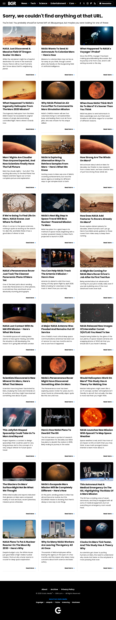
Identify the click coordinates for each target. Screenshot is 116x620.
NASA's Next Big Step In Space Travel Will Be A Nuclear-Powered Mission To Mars (56, 220)
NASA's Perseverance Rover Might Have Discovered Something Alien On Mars (57, 381)
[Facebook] (80, 3)
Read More (30, 75)
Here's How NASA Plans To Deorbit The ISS (56, 431)
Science (43, 3)
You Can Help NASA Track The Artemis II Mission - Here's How (56, 274)
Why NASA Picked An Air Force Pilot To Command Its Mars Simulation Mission (57, 106)
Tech (33, 3)
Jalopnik (49, 602)
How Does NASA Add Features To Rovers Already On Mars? (96, 219)
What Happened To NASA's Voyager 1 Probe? (95, 50)
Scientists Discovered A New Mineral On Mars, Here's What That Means (19, 381)
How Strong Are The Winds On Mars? (95, 159)
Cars (71, 3)
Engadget (39, 602)
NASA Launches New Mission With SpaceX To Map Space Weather (96, 433)
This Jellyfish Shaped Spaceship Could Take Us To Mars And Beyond (19, 433)
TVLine (57, 602)
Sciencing (66, 602)
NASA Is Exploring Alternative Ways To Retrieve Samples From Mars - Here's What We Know (54, 164)
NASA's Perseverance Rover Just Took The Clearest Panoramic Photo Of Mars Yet (19, 275)
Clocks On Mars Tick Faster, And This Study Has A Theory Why (96, 545)
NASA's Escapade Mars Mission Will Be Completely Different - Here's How (56, 487)
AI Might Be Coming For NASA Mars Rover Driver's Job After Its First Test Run (95, 274)
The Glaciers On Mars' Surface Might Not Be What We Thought (18, 487)
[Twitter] (84, 3)
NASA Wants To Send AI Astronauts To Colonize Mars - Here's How (57, 51)
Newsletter (105, 3)
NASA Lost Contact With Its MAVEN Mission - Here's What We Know (18, 329)
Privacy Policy (67, 589)
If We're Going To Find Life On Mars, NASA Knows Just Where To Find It (19, 218)
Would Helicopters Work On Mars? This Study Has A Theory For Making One (96, 381)
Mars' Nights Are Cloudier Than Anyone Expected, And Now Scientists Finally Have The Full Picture (19, 162)
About (44, 589)
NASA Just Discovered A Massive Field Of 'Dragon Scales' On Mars (17, 51)
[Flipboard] (91, 3)
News (24, 3)
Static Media (47, 593)
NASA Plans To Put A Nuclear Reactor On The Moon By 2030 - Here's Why (19, 545)
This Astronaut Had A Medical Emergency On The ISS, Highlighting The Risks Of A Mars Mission (96, 489)
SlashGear (76, 602)
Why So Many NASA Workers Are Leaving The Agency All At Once (57, 545)
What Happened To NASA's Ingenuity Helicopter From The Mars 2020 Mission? (18, 106)
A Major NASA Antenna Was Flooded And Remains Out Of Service (57, 329)
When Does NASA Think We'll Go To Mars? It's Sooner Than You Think (96, 106)
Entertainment (58, 3)
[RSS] (95, 3)
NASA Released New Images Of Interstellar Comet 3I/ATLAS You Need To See (96, 329)
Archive (54, 589)
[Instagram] (87, 3)
